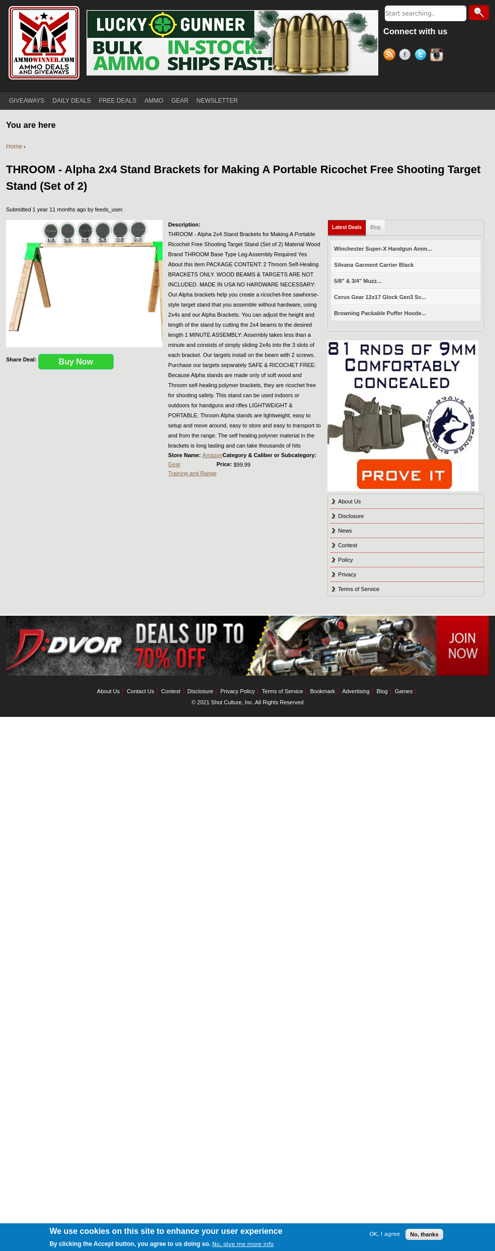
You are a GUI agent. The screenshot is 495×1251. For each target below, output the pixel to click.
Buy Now (76, 361)
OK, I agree (384, 1234)
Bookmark (323, 691)
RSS (391, 55)
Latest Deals (347, 227)
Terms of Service (358, 589)
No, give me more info (243, 1244)
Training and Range (192, 473)
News (345, 531)
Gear (174, 464)
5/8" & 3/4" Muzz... (357, 281)
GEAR (180, 100)
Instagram (438, 55)
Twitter (422, 55)
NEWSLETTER (217, 100)
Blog (375, 227)
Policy (345, 560)
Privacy (347, 574)
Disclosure (351, 516)
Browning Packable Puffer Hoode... (380, 313)
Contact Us (140, 691)
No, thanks (424, 1234)
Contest (347, 545)
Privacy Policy (237, 691)
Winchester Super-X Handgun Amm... (383, 249)
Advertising (355, 691)
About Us (349, 501)
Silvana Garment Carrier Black (374, 265)
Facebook (407, 55)
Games (403, 691)
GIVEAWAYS (26, 100)
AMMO (153, 100)
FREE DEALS (118, 100)
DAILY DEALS (71, 100)
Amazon (212, 455)
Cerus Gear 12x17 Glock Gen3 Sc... (380, 297)
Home (14, 146)
